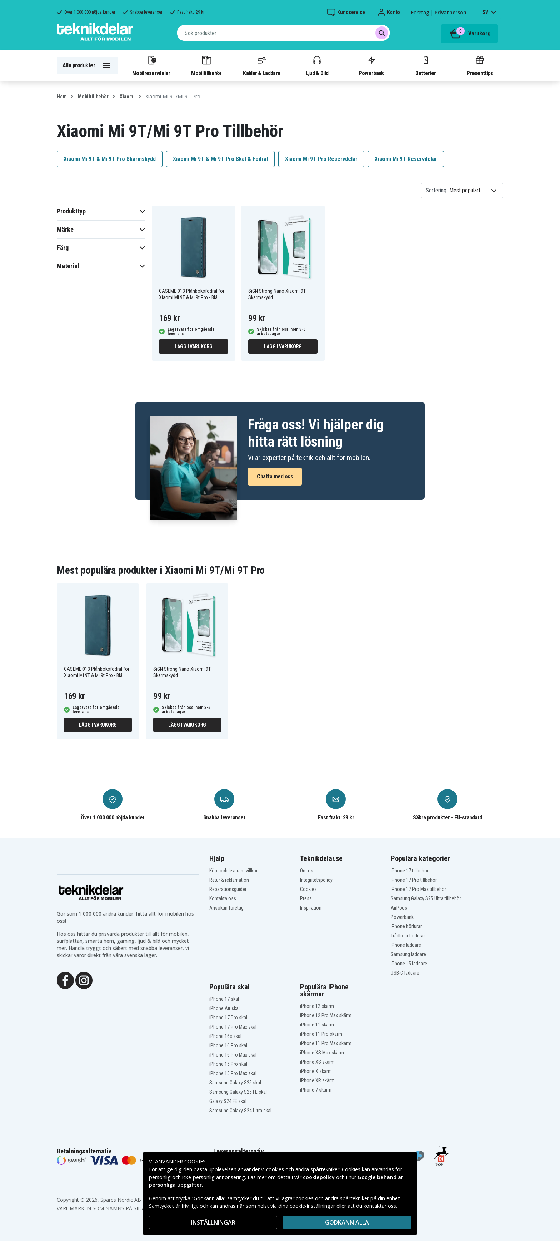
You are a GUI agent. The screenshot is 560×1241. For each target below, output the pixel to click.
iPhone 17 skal (224, 999)
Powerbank (371, 65)
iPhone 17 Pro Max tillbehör (418, 889)
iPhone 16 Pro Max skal (232, 1055)
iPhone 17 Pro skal (228, 1017)
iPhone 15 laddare (409, 963)
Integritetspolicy (316, 880)
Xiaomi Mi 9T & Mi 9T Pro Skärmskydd (110, 159)
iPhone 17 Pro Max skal (232, 1027)
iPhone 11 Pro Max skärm (325, 1043)
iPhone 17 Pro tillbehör (414, 880)
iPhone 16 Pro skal (228, 1045)
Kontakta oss (222, 898)
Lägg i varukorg (193, 346)
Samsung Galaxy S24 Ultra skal (240, 1110)
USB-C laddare (405, 973)
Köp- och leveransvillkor (233, 870)
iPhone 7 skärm (315, 1090)
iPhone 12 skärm (317, 1006)
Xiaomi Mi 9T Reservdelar (406, 159)
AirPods (399, 908)
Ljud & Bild (317, 65)
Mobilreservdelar (151, 65)
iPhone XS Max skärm (322, 1052)
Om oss (308, 870)
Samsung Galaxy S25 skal (235, 1082)
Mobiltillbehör (206, 65)
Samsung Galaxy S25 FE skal (238, 1092)
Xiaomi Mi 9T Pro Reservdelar (321, 159)
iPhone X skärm (316, 1071)
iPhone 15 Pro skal (228, 1064)
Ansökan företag (226, 908)
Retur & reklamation (229, 880)
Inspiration (310, 908)
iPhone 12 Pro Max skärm (325, 1015)
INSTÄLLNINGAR (213, 1222)
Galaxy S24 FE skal (227, 1101)
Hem (62, 96)
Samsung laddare (408, 954)
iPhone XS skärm (317, 1062)
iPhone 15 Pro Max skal (232, 1073)
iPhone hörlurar (406, 926)
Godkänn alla (347, 1222)
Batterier (425, 65)
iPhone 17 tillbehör (410, 870)
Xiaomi (127, 96)
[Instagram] (83, 980)
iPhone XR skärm (317, 1080)
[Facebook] (65, 980)
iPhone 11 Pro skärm (321, 1034)
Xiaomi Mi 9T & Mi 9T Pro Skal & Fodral (220, 159)
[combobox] (283, 33)
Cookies (308, 889)
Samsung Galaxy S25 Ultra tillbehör (426, 898)
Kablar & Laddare (261, 65)
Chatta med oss (275, 476)
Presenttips (480, 65)
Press (306, 898)
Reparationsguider (227, 889)
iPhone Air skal (224, 1008)
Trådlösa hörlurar (408, 936)
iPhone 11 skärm (317, 1025)
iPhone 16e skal (225, 1036)
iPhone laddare (406, 945)
